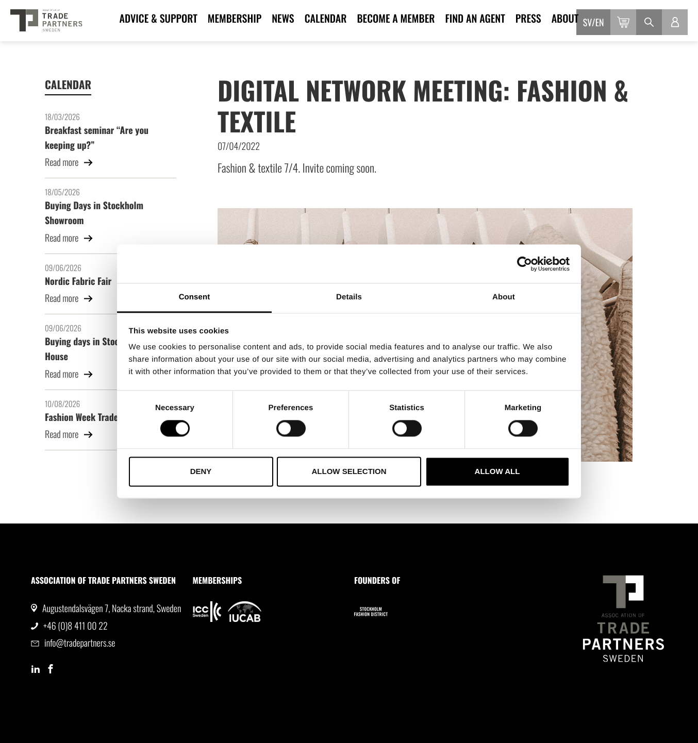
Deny (201, 471)
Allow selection (349, 471)
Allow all (497, 471)
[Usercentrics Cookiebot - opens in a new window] (524, 264)
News (283, 18)
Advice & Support (158, 18)
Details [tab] (349, 297)
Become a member (396, 18)
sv (587, 22)
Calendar (326, 18)
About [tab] (503, 297)
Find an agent (475, 18)
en (599, 22)
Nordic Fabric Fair (78, 281)
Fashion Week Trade (81, 417)
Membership (234, 18)
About (565, 18)
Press (528, 18)
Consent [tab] (194, 297)
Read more (69, 162)
